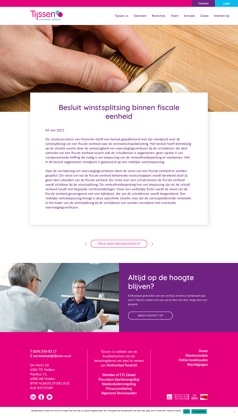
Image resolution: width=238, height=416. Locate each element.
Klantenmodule (196, 355)
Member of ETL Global (118, 375)
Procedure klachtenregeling (119, 379)
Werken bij (221, 16)
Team (174, 16)
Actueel (189, 16)
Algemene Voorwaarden (119, 393)
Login (226, 3)
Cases (204, 16)
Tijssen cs (121, 16)
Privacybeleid (199, 411)
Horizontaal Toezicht (122, 365)
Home (203, 351)
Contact (203, 3)
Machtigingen (197, 364)
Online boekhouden (193, 360)
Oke (187, 411)
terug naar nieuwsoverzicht (119, 243)
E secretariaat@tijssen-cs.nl (50, 356)
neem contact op (150, 315)
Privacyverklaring (119, 388)
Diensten (140, 16)
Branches (158, 16)
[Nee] (234, 411)
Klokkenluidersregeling (119, 384)
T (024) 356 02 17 (43, 351)
